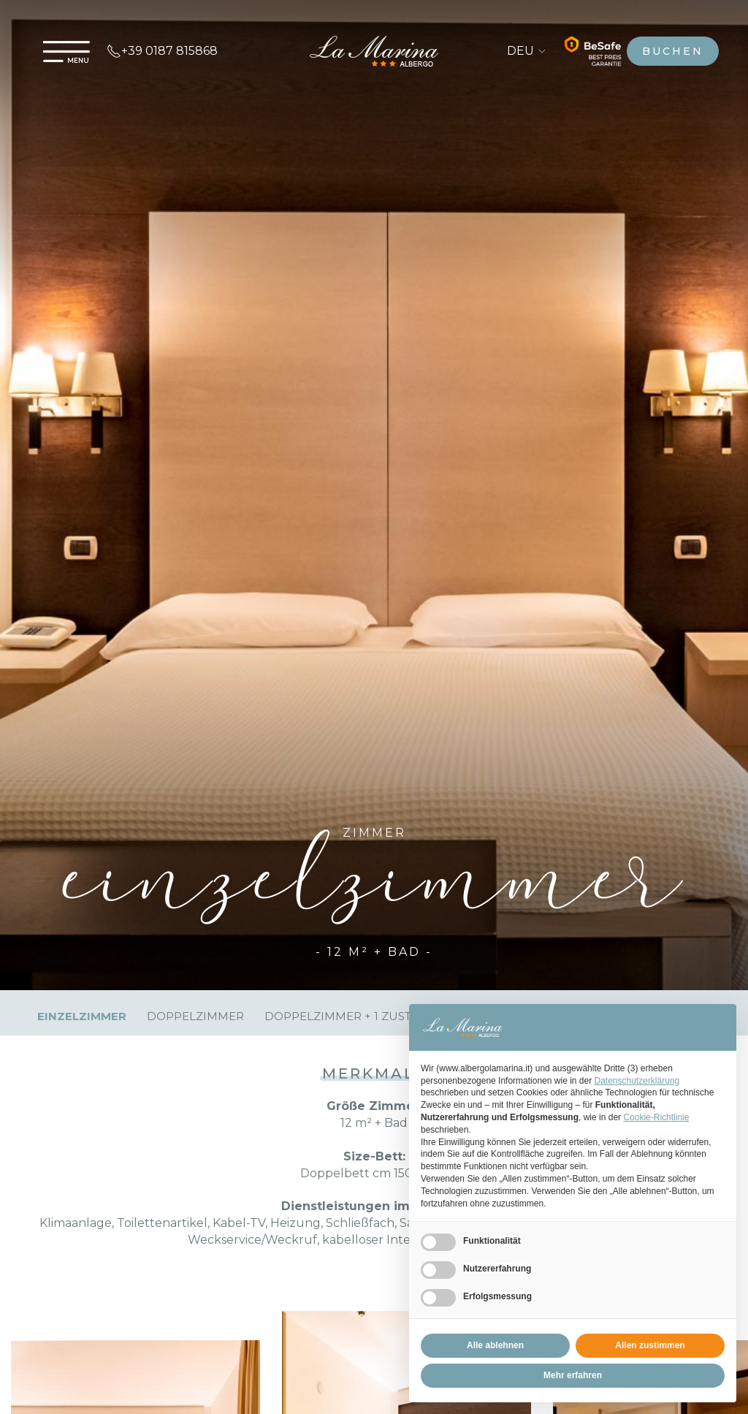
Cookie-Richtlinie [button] (656, 1117)
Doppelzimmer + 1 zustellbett (362, 1016)
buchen (672, 51)
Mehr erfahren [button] (572, 1375)
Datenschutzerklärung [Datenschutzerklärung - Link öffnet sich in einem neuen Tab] (637, 1081)
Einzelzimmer (81, 1016)
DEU (527, 51)
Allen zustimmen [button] (649, 1345)
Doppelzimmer (195, 1016)
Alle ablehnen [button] (495, 1345)
